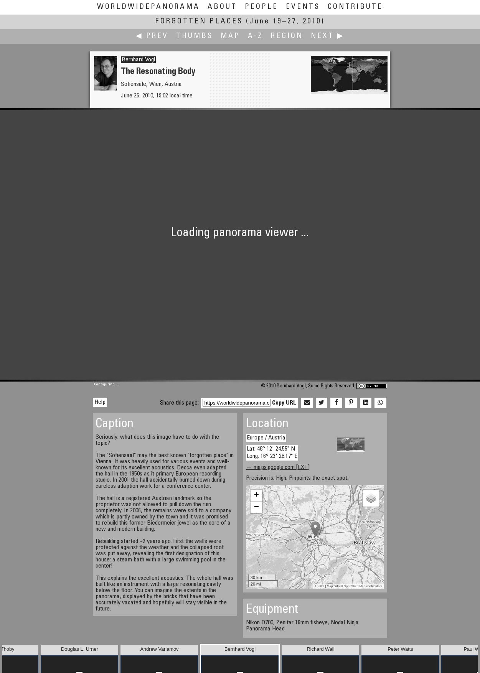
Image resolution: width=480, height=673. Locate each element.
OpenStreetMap (354, 586)
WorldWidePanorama (148, 7)
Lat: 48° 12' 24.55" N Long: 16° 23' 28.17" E (272, 452)
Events (303, 7)
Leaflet (319, 586)
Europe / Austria (266, 438)
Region (287, 36)
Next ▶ (328, 36)
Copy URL (284, 403)
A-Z (255, 36)
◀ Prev (152, 36)
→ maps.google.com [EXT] (278, 467)
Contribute (355, 7)
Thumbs (194, 36)
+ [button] (256, 495)
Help (100, 402)
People (261, 7)
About (222, 7)
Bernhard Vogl (138, 60)
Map (230, 36)
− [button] (256, 507)
